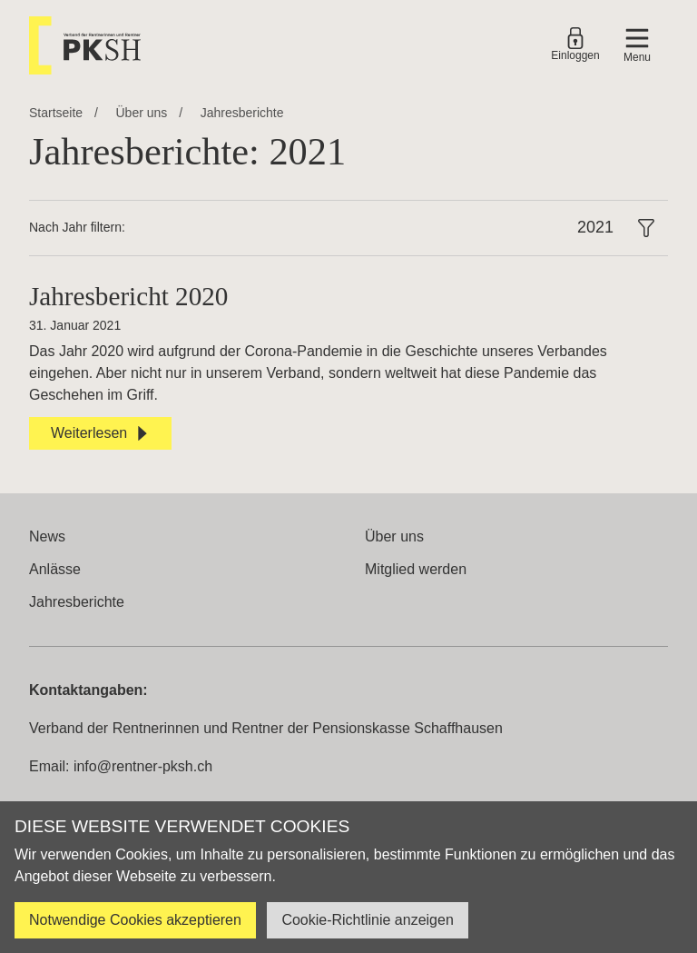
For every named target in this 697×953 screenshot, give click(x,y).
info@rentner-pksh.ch (143, 766)
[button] (637, 45)
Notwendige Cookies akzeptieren (135, 920)
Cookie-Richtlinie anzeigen (367, 920)
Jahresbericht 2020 (128, 296)
